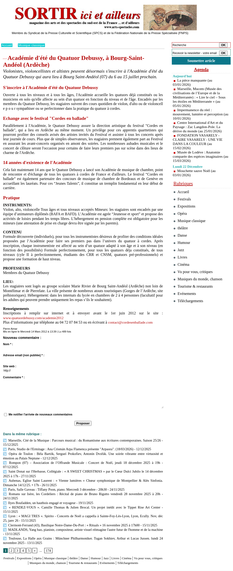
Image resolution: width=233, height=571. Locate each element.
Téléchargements (83, 550)
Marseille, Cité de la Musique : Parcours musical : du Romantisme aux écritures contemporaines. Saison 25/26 (82, 440)
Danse (100, 541)
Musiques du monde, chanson (69, 546)
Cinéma (150, 541)
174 (47, 533)
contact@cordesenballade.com (131, 322)
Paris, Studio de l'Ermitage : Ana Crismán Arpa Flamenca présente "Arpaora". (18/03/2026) (66, 448)
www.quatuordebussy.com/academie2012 (34, 318)
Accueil (7, 45)
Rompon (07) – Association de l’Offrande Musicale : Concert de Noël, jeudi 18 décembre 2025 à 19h (72, 461)
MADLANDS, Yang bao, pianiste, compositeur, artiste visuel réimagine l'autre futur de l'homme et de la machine (82, 513)
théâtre (87, 541)
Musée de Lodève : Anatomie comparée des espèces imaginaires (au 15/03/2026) (198, 157)
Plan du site (7, 567)
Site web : (9, 366)
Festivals (10, 541)
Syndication (28, 567)
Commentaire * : (14, 377)
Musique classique (32, 45)
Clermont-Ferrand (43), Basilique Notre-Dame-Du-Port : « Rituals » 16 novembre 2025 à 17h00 (69, 509)
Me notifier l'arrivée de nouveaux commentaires (40, 414)
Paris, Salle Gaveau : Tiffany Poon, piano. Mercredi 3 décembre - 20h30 (53, 483)
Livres (136, 541)
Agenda (201, 70)
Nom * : (8, 344)
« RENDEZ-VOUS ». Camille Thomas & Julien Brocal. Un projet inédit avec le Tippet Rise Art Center (74, 496)
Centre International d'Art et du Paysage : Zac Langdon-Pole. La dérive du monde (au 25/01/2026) (198, 127)
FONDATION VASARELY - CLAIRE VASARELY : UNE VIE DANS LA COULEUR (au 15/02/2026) (198, 142)
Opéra (44, 541)
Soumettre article (201, 61)
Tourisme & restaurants (111, 546)
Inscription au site (46, 567)
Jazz (125, 541)
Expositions (28, 541)
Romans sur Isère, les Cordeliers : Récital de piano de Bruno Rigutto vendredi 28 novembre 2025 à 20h (74, 487)
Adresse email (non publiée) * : (23, 355)
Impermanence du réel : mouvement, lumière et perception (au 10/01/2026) (198, 115)
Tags (61, 567)
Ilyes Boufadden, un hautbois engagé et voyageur (38, 491)
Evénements (141, 546)
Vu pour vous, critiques (194, 280)
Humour (113, 541)
